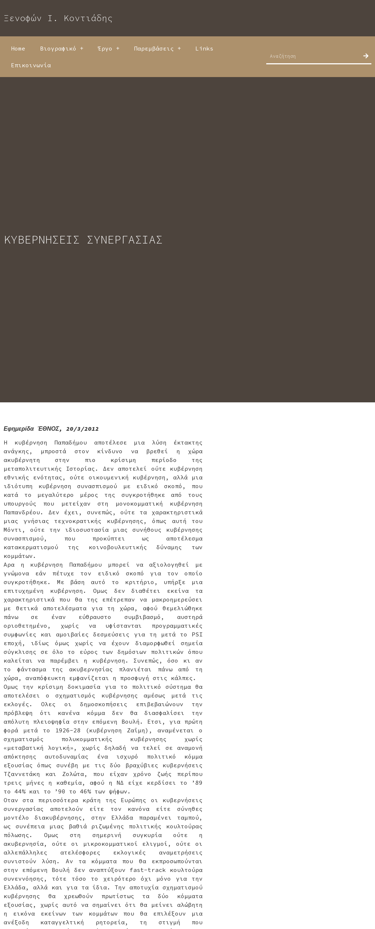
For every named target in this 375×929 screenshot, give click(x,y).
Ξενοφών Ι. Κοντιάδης (58, 18)
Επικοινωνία (31, 65)
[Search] (365, 56)
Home (18, 48)
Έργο (108, 48)
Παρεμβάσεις (157, 48)
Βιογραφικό (61, 48)
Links (204, 48)
